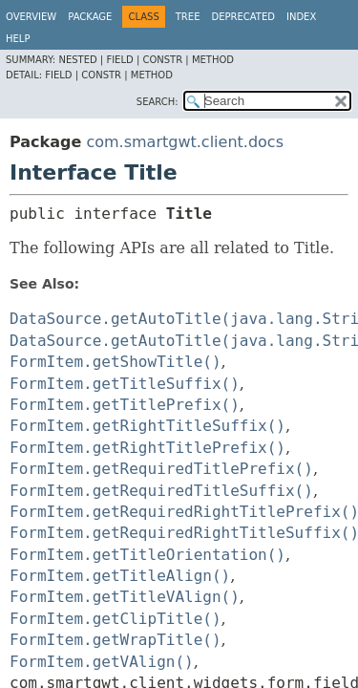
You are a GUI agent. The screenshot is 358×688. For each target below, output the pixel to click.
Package (90, 16)
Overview (31, 16)
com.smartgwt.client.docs (185, 142)
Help (18, 38)
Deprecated (243, 16)
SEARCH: (158, 102)
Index (301, 16)
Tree (188, 16)
